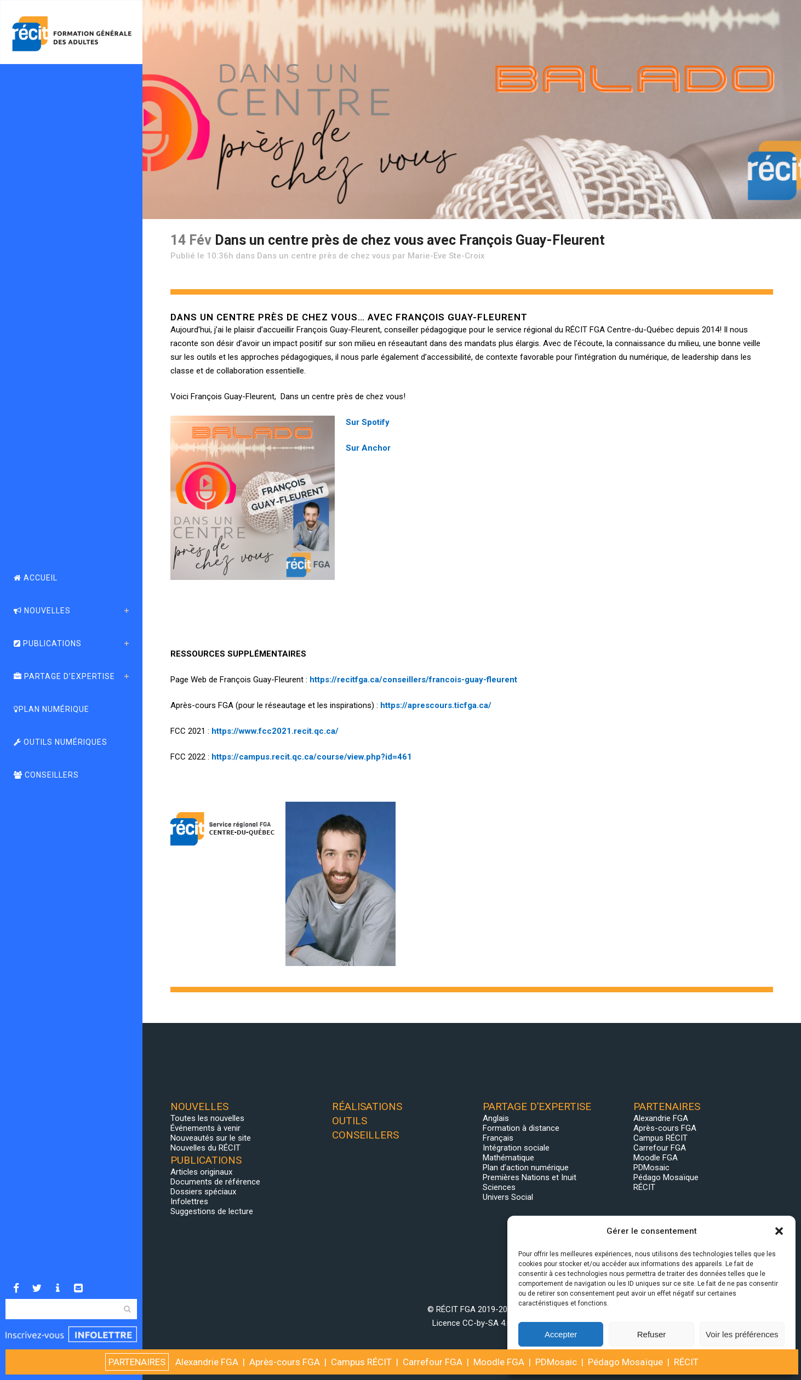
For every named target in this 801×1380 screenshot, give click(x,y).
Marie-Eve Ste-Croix (446, 256)
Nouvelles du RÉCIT (205, 1148)
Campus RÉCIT (660, 1138)
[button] (779, 1231)
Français (498, 1138)
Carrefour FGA (659, 1148)
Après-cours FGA (664, 1128)
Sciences (499, 1187)
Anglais (496, 1118)
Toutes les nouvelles (207, 1118)
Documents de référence (215, 1182)
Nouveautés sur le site (210, 1138)
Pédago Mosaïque (666, 1177)
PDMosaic (651, 1167)
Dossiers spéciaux (203, 1192)
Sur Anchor (368, 448)
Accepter (561, 1334)
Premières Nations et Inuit (529, 1177)
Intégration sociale (516, 1148)
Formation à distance (521, 1128)
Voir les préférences (742, 1334)
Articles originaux (201, 1172)
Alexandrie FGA (660, 1118)
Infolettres (189, 1201)
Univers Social (508, 1197)
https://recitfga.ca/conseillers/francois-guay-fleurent (413, 680)
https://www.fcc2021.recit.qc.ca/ (275, 731)
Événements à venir (205, 1128)
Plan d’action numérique (526, 1167)
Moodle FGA (655, 1158)
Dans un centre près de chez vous (323, 256)
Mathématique (508, 1158)
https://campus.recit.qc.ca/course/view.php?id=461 (311, 757)
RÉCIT (644, 1187)
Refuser (651, 1334)
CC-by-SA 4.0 (486, 1323)
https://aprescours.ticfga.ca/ (435, 705)
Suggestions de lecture (211, 1211)
